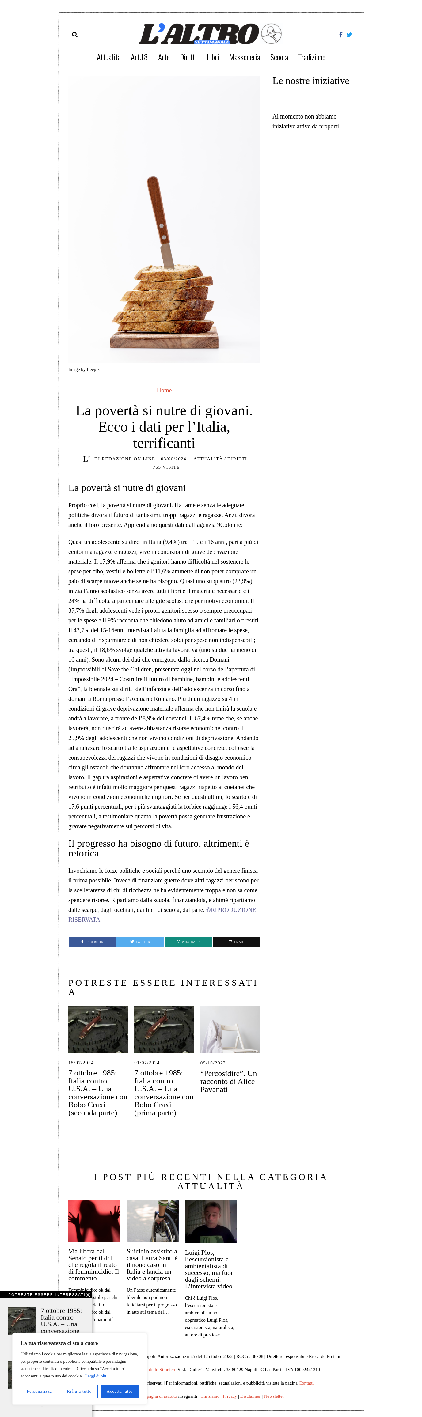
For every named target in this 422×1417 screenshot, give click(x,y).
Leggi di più (95, 1376)
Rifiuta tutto (79, 1391)
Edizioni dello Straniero (154, 1369)
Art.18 (139, 57)
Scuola (279, 57)
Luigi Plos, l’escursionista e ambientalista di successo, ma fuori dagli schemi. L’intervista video (210, 1269)
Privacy (230, 1396)
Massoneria (244, 57)
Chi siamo (209, 1396)
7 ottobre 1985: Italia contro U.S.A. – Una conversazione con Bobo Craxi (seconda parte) (97, 1092)
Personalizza (39, 1391)
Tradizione (311, 57)
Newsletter (274, 1396)
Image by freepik (84, 369)
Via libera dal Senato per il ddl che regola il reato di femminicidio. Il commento (93, 1264)
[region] (79, 1369)
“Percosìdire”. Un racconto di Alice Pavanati (228, 1081)
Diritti (188, 57)
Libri (213, 57)
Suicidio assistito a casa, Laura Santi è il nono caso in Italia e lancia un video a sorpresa (152, 1264)
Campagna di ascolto (157, 1396)
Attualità (109, 57)
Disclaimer (250, 1396)
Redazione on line (128, 458)
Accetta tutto (120, 1391)
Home (164, 390)
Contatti (306, 1382)
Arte (164, 57)
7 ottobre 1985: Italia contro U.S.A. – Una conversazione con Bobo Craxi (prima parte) (163, 1092)
